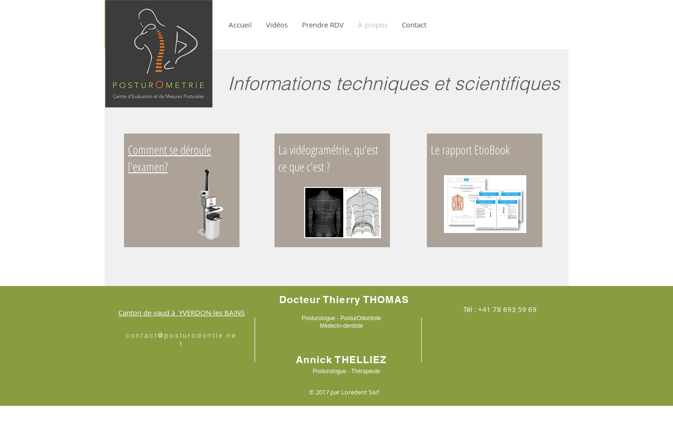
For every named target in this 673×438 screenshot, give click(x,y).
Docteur (299, 299)
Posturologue (319, 318)
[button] (277, 25)
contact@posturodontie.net (181, 339)
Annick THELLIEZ (341, 360)
